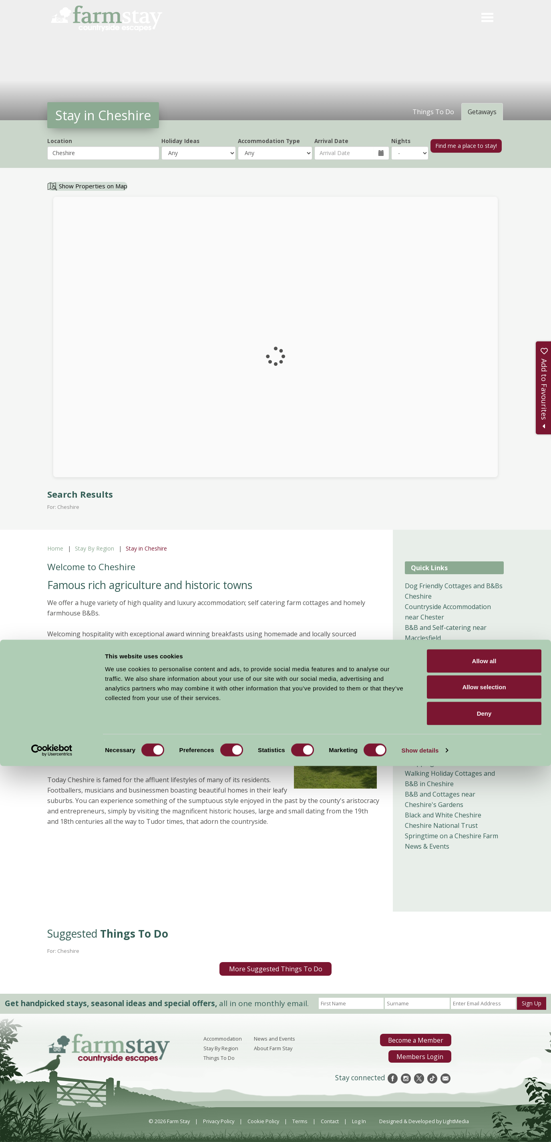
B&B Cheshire (425, 690)
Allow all (484, 1036)
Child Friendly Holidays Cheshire (453, 742)
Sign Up (531, 1003)
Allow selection (484, 1063)
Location (59, 141)
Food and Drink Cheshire (442, 752)
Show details (420, 1126)
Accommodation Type (269, 141)
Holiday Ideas (180, 141)
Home (55, 548)
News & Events (427, 846)
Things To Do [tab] (433, 111)
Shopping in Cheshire (437, 763)
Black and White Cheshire (443, 815)
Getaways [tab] (482, 111)
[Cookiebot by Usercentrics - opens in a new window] (52, 1126)
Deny (484, 1089)
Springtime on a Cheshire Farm (451, 835)
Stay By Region (94, 548)
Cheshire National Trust (441, 825)
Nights (400, 141)
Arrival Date (331, 141)
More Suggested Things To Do (275, 968)
